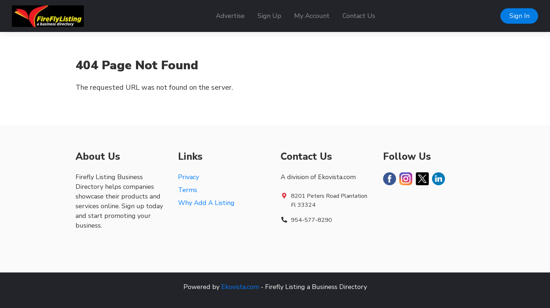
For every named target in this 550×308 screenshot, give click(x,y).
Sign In (519, 15)
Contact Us (358, 15)
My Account (311, 15)
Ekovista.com (240, 287)
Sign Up (269, 15)
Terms (187, 190)
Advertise (230, 15)
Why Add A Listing (206, 203)
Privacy (188, 177)
